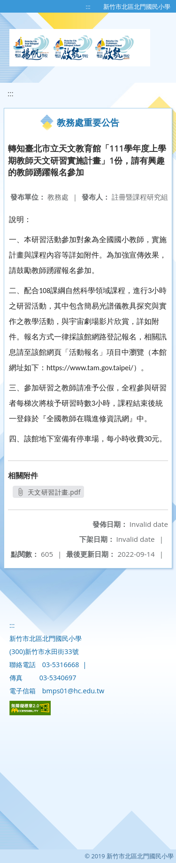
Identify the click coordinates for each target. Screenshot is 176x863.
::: (88, 6)
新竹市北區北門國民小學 (136, 6)
